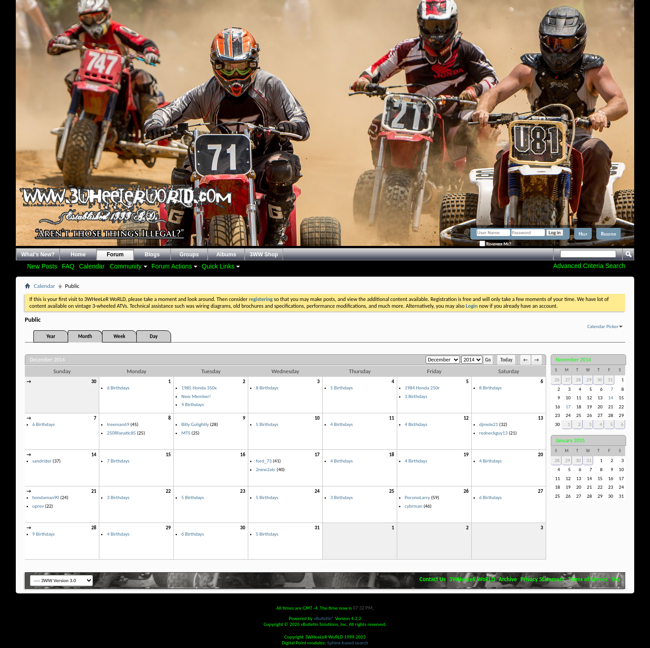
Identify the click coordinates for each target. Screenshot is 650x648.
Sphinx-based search (347, 643)
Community (126, 266)
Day (154, 336)
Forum (115, 254)
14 (93, 455)
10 (317, 418)
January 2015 (570, 440)
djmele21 (488, 424)
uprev (38, 506)
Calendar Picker (602, 326)
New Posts (42, 266)
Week (119, 336)
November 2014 (573, 359)
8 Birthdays (267, 388)
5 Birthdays (341, 388)
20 (540, 455)
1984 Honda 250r (422, 388)
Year (51, 336)
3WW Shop (264, 254)
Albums (226, 254)
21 (93, 491)
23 (242, 491)
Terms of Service (588, 579)
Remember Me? (495, 244)
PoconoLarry (417, 497)
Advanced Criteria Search (589, 265)
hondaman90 (45, 497)
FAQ (68, 266)
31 (317, 528)
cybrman (413, 506)
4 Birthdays (192, 404)
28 (93, 528)
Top (616, 579)
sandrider (42, 461)
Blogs (152, 254)
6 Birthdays (118, 388)
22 (168, 491)
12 (466, 418)
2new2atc (266, 469)
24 (317, 491)
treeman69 (118, 424)
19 (466, 455)
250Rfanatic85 (121, 433)
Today (506, 360)
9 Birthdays (43, 534)
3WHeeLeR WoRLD (472, 579)
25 (391, 491)
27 (540, 491)
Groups (189, 254)
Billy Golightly (195, 424)
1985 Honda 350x (199, 388)
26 (466, 491)
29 (168, 528)
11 (391, 418)
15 (168, 455)
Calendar (92, 266)
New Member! (196, 396)
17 (317, 455)
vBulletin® (324, 618)
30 (93, 381)
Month (85, 336)
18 (391, 455)
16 (242, 455)
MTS (185, 433)
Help (583, 234)
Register (608, 234)
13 (540, 418)
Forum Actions (172, 266)
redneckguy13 (493, 433)
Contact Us (432, 579)
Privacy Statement (542, 579)
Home (78, 254)
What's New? (38, 254)
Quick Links (218, 266)
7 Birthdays (118, 461)
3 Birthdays (416, 396)
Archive (508, 579)
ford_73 (264, 461)
